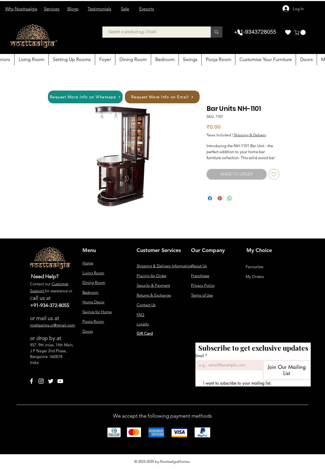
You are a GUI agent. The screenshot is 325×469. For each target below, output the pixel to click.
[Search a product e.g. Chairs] (154, 32)
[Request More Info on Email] (162, 97)
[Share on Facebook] (210, 198)
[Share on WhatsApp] (230, 198)
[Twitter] (50, 381)
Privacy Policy (203, 285)
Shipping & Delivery (250, 135)
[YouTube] (60, 381)
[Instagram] (41, 381)
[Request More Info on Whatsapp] (85, 97)
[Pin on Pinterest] (220, 198)
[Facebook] (31, 381)
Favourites (254, 266)
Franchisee (200, 275)
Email (201, 356)
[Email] (227, 365)
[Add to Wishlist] (274, 174)
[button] (300, 32)
